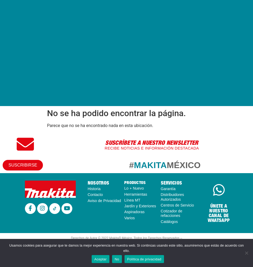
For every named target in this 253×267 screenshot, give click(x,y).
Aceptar (100, 259)
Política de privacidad (144, 259)
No (117, 259)
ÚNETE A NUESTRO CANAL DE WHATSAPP (219, 213)
